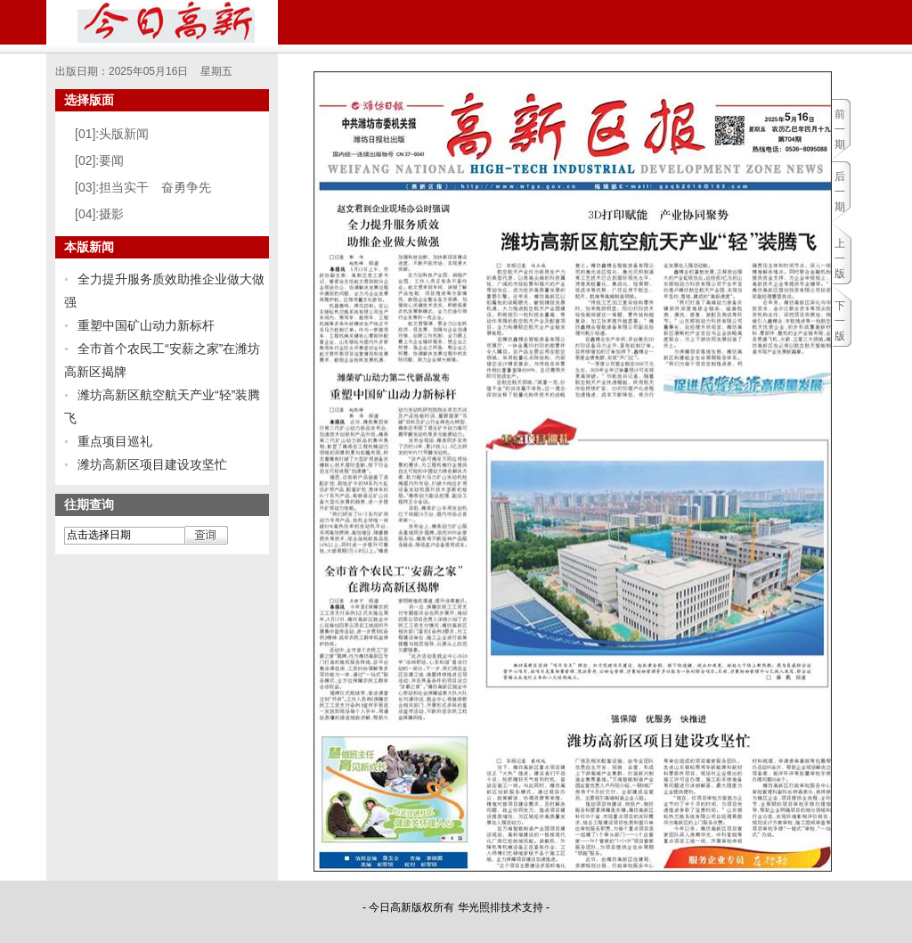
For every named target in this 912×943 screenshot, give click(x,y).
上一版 (840, 258)
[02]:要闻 (99, 160)
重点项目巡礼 (114, 441)
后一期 (840, 191)
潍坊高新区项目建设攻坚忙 (152, 464)
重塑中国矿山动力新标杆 (146, 325)
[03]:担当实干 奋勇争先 (143, 187)
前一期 (840, 129)
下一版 (840, 320)
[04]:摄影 (99, 214)
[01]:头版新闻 (112, 134)
